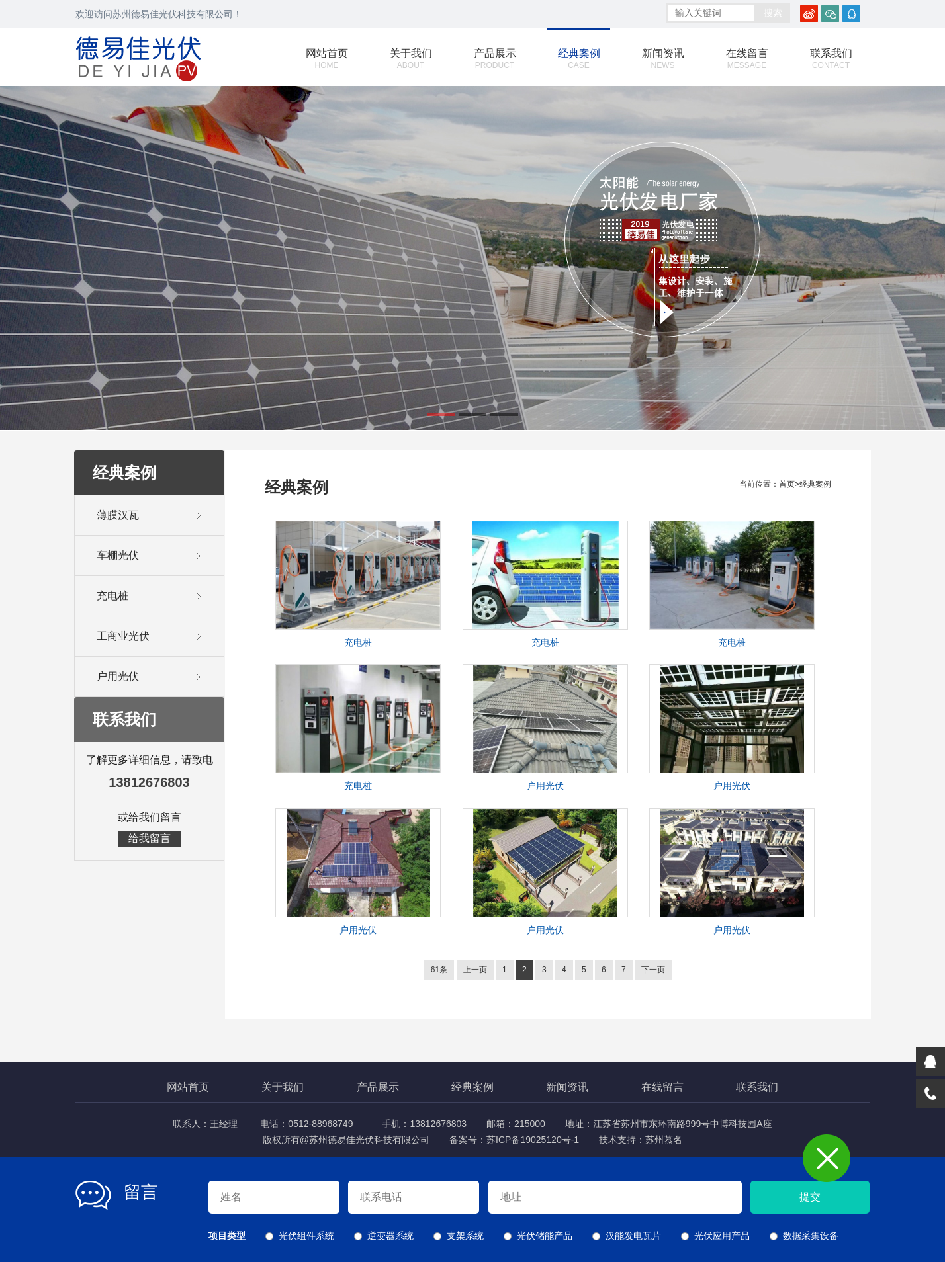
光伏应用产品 (722, 1235)
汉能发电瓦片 (633, 1235)
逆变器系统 (390, 1235)
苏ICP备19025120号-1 (532, 1139)
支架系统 (465, 1235)
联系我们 (830, 59)
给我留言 (149, 838)
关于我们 (410, 59)
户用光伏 (545, 786)
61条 (439, 969)
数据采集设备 (810, 1235)
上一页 (475, 969)
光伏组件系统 (306, 1235)
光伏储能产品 (544, 1235)
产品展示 (494, 59)
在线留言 (746, 59)
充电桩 (358, 643)
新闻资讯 (662, 59)
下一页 (653, 969)
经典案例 (578, 59)
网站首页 (326, 59)
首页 (787, 484)
